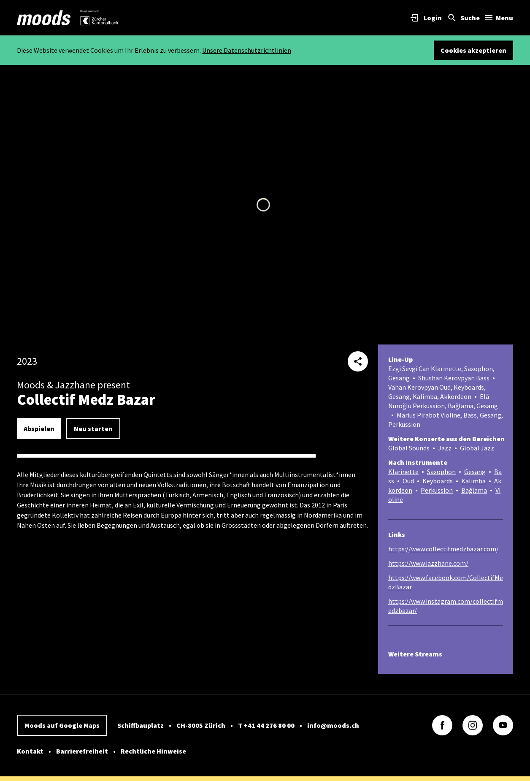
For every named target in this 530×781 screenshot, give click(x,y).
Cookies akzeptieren (473, 50)
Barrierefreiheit (82, 751)
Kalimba (473, 481)
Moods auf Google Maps (62, 725)
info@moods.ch (333, 725)
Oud (408, 481)
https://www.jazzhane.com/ (428, 563)
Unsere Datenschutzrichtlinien (246, 50)
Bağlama (474, 490)
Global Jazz (477, 448)
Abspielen (39, 428)
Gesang (475, 471)
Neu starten (93, 428)
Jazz (445, 448)
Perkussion (437, 490)
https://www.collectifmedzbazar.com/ (443, 549)
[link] (44, 17)
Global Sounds (409, 448)
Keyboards (437, 481)
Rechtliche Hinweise (153, 751)
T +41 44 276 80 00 (266, 725)
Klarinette (403, 471)
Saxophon (441, 471)
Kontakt (30, 751)
